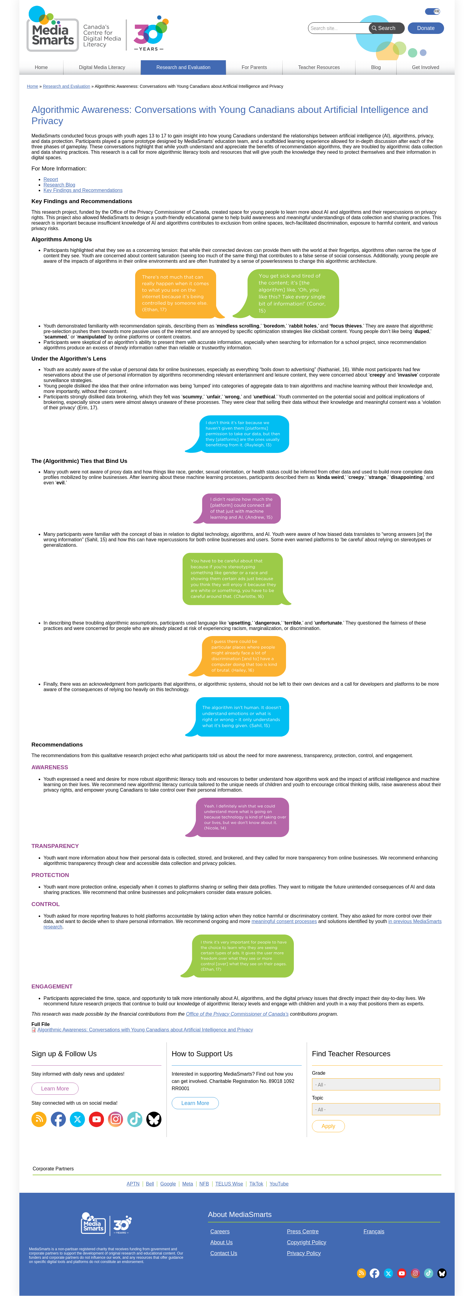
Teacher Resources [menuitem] (319, 67)
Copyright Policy (306, 1242)
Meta (187, 1183)
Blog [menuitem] (376, 67)
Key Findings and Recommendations (83, 190)
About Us (221, 1242)
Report (51, 179)
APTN (133, 1183)
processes (306, 921)
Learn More (55, 1089)
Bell (150, 1183)
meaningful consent (273, 921)
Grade (318, 1073)
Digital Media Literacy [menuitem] (102, 67)
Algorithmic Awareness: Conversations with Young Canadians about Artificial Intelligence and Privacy (145, 1029)
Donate (426, 28)
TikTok (256, 1183)
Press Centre (303, 1231)
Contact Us (223, 1253)
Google (168, 1183)
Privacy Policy (304, 1253)
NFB (204, 1183)
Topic (317, 1097)
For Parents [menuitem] (254, 67)
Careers (220, 1231)
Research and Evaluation (66, 86)
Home (32, 86)
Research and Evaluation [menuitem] (183, 67)
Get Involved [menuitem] (425, 67)
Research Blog (59, 184)
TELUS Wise (229, 1183)
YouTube (279, 1183)
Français (432, 11)
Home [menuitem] (41, 67)
